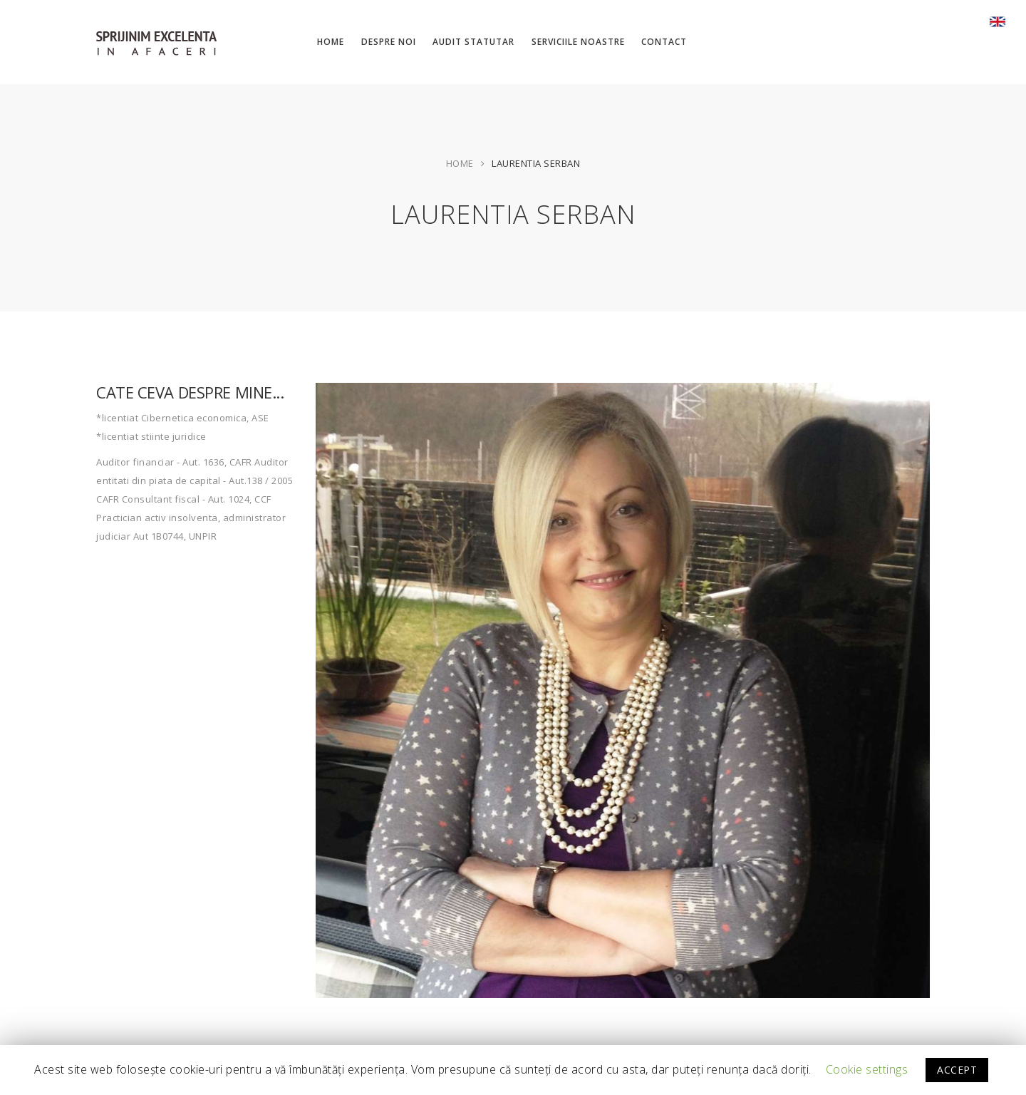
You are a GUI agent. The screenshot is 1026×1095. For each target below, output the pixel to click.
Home (460, 163)
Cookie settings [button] (867, 1069)
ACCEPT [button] (957, 1069)
